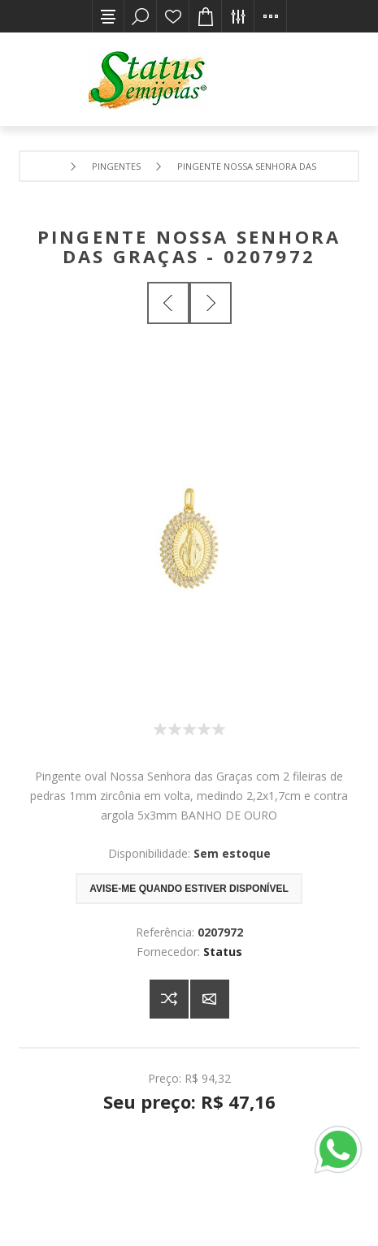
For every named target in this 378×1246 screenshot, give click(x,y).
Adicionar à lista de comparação (169, 999)
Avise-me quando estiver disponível (188, 888)
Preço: (164, 1077)
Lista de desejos (173, 16)
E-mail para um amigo (209, 999)
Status (222, 951)
